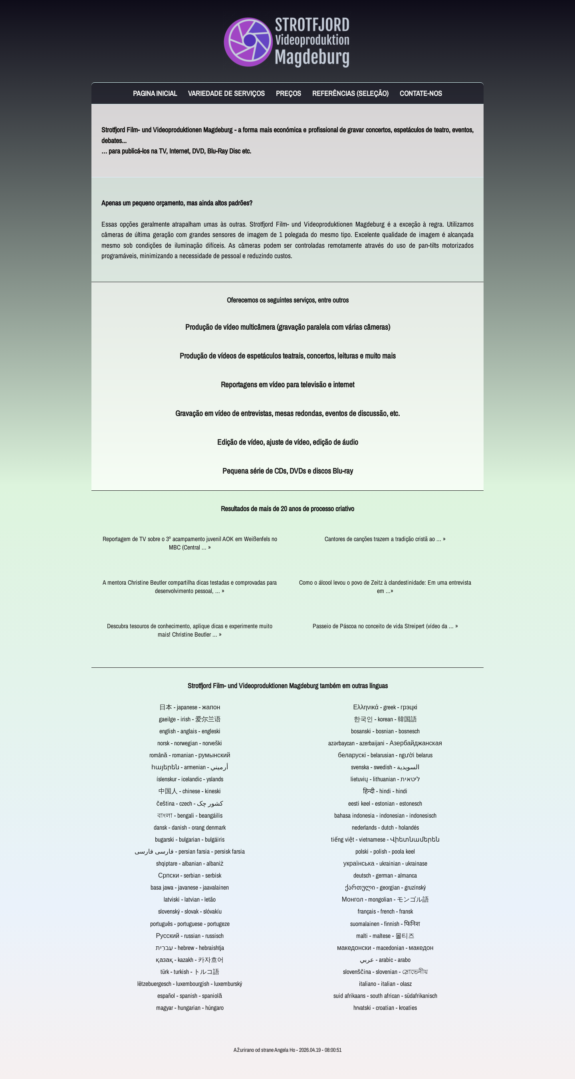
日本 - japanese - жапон (189, 707)
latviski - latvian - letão (190, 899)
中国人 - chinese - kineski (190, 791)
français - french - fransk (385, 911)
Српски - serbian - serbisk (190, 875)
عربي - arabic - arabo (385, 960)
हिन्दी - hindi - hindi (385, 791)
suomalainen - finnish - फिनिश (385, 924)
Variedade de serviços (226, 93)
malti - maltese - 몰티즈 (385, 936)
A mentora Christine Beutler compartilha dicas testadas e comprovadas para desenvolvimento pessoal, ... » (190, 586)
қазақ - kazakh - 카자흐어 (190, 960)
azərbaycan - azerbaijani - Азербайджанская (385, 743)
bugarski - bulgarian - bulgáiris (189, 839)
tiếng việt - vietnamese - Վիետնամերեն (385, 839)
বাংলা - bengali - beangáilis (189, 815)
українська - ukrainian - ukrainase (385, 863)
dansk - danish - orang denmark (190, 827)
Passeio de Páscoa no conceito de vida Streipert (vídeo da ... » (385, 626)
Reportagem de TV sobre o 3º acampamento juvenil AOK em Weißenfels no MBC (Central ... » (190, 543)
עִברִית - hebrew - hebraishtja (190, 948)
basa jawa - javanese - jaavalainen (190, 887)
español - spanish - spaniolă (189, 995)
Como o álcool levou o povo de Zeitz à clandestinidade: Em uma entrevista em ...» (385, 586)
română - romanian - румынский (189, 755)
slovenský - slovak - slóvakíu (190, 911)
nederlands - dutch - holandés (385, 827)
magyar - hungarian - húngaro (190, 1007)
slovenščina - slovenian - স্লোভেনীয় (385, 972)
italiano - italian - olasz (385, 983)
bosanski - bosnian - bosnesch (385, 731)
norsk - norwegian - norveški (189, 743)
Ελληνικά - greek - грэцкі (385, 707)
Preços (288, 93)
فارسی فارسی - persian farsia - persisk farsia (190, 851)
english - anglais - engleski (189, 731)
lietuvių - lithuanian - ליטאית (385, 779)
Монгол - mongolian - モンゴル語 (385, 899)
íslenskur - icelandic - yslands (190, 779)
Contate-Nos (421, 93)
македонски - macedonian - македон (385, 948)
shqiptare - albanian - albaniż (190, 863)
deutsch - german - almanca (385, 875)
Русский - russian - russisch (190, 936)
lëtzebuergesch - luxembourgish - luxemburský (189, 983)
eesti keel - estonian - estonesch (385, 803)
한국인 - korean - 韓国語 (385, 719)
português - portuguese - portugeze (190, 924)
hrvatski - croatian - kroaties (385, 1007)
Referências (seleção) (350, 93)
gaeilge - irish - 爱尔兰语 (190, 719)
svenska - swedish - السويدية (385, 767)
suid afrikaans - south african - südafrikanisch (385, 995)
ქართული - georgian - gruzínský (385, 887)
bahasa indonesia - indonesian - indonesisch (385, 815)
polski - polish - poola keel (385, 851)
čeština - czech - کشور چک (190, 803)
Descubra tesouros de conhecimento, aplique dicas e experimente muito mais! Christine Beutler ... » (189, 630)
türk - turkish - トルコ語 (190, 972)
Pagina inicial (155, 93)
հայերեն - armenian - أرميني (189, 767)
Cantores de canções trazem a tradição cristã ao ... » (385, 539)
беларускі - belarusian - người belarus (385, 755)
